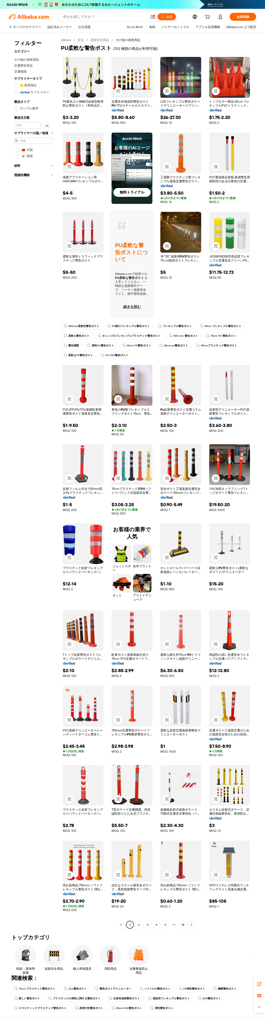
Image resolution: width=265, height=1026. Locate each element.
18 (183, 924)
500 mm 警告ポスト (183, 336)
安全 (81, 40)
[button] (153, 16)
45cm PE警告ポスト (136, 345)
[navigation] (33, 482)
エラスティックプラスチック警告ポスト (40, 1008)
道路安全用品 (99, 40)
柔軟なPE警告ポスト (78, 355)
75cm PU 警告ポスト (221, 336)
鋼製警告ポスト (225, 988)
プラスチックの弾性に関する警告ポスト (74, 998)
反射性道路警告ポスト (124, 998)
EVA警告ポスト (209, 998)
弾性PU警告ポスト (100, 345)
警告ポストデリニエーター (113, 988)
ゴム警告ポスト (75, 988)
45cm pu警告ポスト (173, 345)
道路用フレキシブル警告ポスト (169, 998)
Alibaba (66, 40)
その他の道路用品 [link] (127, 40)
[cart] (208, 17)
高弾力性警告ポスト (89, 1008)
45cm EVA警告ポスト (127, 1008)
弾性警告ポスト (161, 1008)
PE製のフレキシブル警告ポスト (129, 326)
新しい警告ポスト (27, 998)
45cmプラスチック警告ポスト (216, 345)
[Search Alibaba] (105, 16)
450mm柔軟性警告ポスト (81, 326)
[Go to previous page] (121, 925)
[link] (259, 984)
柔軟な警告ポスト (76, 336)
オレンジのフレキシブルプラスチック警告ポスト (129, 336)
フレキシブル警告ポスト (175, 326)
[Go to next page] (192, 925)
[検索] (166, 16)
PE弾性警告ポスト (192, 988)
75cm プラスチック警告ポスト (34, 988)
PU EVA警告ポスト (114, 355)
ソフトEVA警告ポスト (155, 988)
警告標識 (71, 345)
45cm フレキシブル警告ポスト (220, 326)
